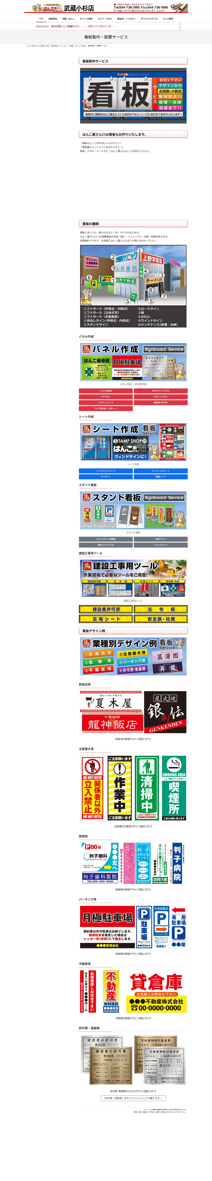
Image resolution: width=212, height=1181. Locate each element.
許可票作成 (141, 384)
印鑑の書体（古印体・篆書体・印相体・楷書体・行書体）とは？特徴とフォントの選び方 (46, 113)
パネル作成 (126, 384)
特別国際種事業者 (47, 209)
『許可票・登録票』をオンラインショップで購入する (133, 1098)
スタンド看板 (133, 532)
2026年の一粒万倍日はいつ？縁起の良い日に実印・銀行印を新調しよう (53, 307)
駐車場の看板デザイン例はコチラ (133, 953)
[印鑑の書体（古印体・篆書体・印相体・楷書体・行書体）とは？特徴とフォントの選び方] (29, 266)
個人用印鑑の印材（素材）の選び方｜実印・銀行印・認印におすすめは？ (53, 229)
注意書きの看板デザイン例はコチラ (133, 826)
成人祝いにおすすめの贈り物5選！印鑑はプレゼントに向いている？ (53, 288)
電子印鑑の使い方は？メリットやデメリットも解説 (53, 246)
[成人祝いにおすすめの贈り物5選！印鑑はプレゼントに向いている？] (29, 288)
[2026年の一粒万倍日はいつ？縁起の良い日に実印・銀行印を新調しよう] (29, 307)
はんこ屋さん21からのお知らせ (47, 76)
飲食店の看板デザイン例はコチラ (133, 739)
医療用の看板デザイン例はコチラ (133, 889)
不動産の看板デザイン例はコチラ (133, 1018)
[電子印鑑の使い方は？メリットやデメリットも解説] (29, 248)
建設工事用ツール (133, 600)
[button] (99, 26)
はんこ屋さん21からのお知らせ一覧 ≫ (48, 124)
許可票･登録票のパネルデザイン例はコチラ (133, 1091)
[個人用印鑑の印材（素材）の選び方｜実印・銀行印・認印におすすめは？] (29, 229)
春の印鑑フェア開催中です (65, 26)
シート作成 (133, 464)
